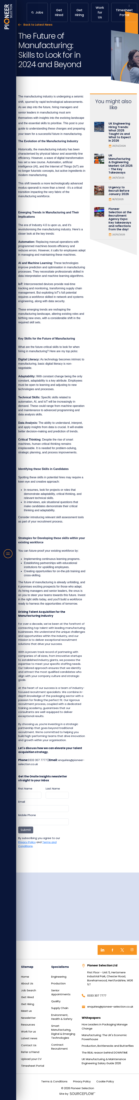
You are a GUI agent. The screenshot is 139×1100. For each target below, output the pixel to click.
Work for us (28, 1031)
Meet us (26, 1011)
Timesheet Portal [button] (124, 12)
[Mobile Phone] (43, 821)
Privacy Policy (27, 842)
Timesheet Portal (32, 1066)
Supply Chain (59, 1008)
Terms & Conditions (54, 1081)
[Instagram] (132, 950)
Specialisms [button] (60, 967)
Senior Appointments (60, 992)
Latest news (29, 1038)
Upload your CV (31, 1059)
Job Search (28, 990)
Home (25, 977)
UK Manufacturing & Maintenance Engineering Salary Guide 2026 (104, 1061)
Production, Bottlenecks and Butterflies (108, 1046)
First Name (25, 788)
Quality (55, 1001)
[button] (37, 12)
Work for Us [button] (100, 12)
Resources (28, 1024)
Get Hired (27, 997)
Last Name (53, 788)
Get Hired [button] (59, 12)
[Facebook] (112, 950)
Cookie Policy (105, 1081)
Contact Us (28, 1045)
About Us (27, 983)
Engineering (58, 977)
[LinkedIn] (102, 950)
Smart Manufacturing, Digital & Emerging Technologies (63, 1032)
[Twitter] (122, 950)
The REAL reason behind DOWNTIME (105, 1052)
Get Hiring (27, 1004)
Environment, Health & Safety (61, 1017)
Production (58, 983)
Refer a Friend (30, 1052)
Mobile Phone (27, 815)
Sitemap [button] (27, 967)
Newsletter (28, 1018)
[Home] (8, 16)
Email (21, 802)
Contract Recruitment (59, 1047)
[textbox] (29, 795)
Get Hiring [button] (79, 12)
